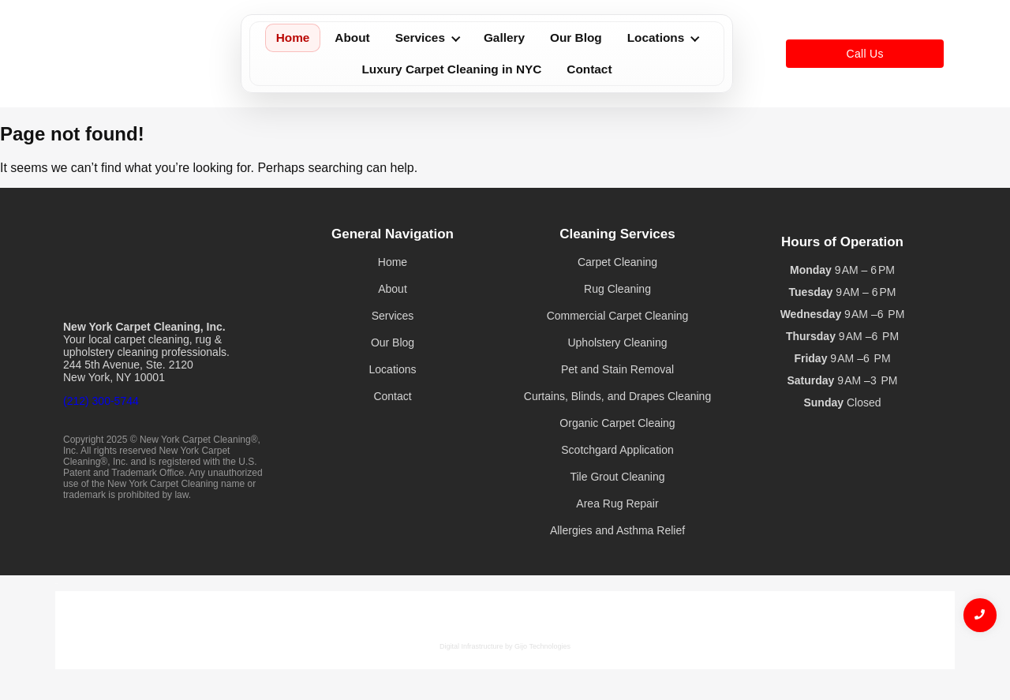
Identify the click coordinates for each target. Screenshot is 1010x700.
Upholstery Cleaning (617, 342)
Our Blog (576, 37)
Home (293, 37)
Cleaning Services (617, 233)
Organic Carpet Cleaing (617, 423)
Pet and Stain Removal (617, 369)
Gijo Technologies (542, 646)
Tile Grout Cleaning (617, 476)
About (352, 37)
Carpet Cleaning (617, 262)
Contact (589, 69)
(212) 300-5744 (101, 401)
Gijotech (56, 583)
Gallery (504, 37)
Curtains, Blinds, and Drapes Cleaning (617, 396)
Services (428, 37)
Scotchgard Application (617, 450)
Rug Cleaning (617, 289)
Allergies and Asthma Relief (617, 530)
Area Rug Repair (617, 503)
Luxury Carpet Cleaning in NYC (451, 69)
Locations (663, 37)
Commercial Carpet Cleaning (618, 315)
